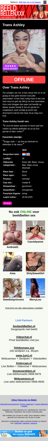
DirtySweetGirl (35, 273)
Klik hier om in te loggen (30, 2)
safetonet (26, 423)
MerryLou (35, 299)
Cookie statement (41, 404)
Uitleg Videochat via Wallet (24, 400)
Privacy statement (26, 404)
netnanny (33, 423)
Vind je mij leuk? (10, 67)
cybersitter (18, 423)
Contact (24, 406)
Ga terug (7, 203)
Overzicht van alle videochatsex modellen (24, 308)
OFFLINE (24, 79)
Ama (12, 273)
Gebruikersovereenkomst (9, 404)
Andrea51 (12, 247)
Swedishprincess (12, 299)
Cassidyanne (35, 241)
